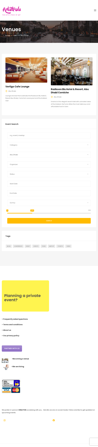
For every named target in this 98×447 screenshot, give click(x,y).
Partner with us (11, 348)
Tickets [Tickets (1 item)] (60, 246)
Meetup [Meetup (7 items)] (51, 246)
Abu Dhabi (12, 91)
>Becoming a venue (20, 359)
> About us (6, 330)
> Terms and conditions (12, 324)
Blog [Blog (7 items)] (8, 246)
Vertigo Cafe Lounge (17, 86)
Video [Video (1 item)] (68, 246)
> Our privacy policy (10, 335)
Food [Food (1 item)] (43, 246)
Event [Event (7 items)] (28, 246)
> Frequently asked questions (15, 319)
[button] (49, 145)
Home (7, 35)
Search (49, 221)
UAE (15, 35)
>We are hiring (17, 366)
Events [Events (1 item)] (36, 246)
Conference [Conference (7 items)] (18, 246)
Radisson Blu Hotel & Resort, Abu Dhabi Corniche (70, 91)
